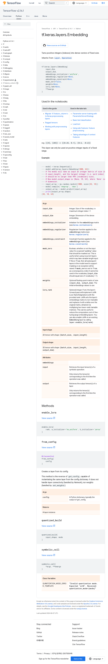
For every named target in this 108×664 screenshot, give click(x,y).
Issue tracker (77, 628)
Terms (39, 654)
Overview (7, 16)
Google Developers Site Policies (59, 606)
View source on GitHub (54, 45)
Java (36, 16)
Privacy (47, 654)
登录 (103, 3)
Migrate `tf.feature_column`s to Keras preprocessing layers (56, 116)
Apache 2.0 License (90, 604)
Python (78, 29)
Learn (41, 3)
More (45, 16)
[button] (16, 44)
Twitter (39, 636)
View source (47, 418)
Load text (76, 124)
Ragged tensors (51, 123)
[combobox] (56, 3)
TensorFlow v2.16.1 (13, 10)
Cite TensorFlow (78, 644)
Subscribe (78, 659)
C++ (28, 16)
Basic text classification (82, 120)
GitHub (94, 3)
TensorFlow (46, 29)
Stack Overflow (78, 636)
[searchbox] (17, 24)
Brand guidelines (78, 640)
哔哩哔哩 (40, 640)
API (54, 29)
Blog (38, 628)
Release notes (78, 632)
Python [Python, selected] (19, 16)
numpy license (82, 609)
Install (31, 3)
